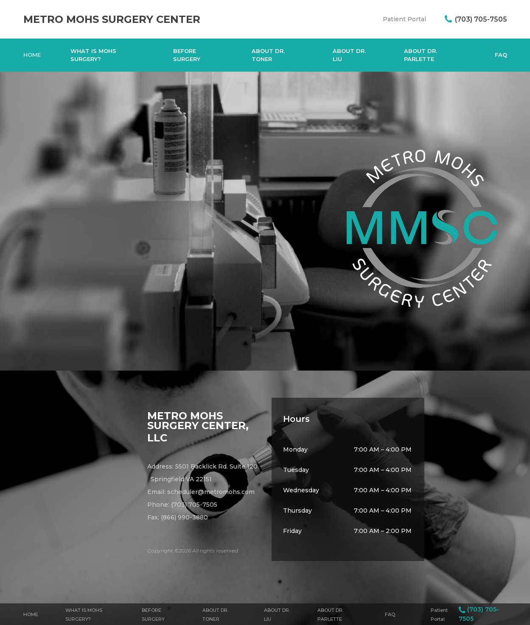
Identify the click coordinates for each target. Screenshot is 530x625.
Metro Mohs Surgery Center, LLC (198, 427)
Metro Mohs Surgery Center (111, 19)
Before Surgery (186, 55)
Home (32, 54)
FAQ (501, 54)
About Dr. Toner (268, 55)
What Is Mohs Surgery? (93, 55)
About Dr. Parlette (420, 55)
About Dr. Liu (349, 55)
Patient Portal (404, 19)
